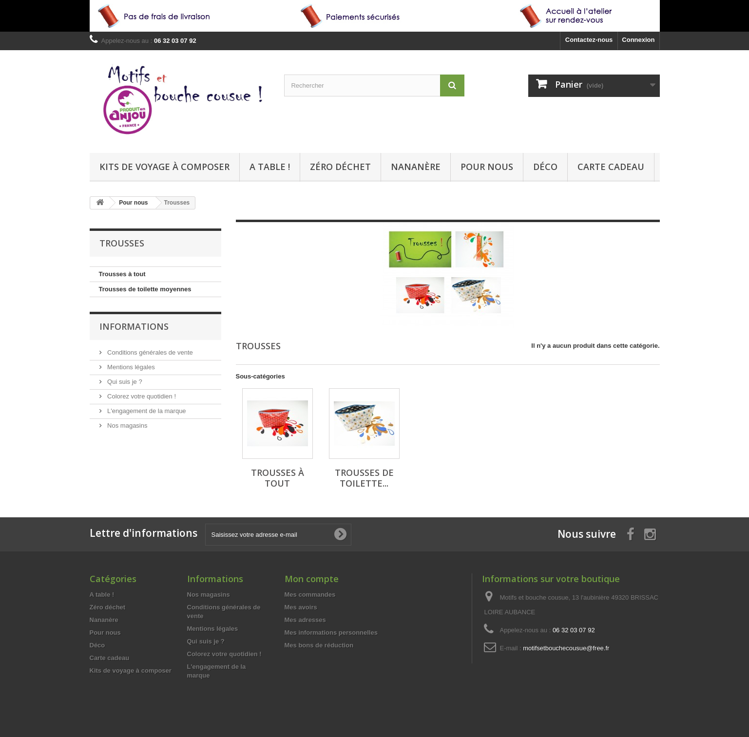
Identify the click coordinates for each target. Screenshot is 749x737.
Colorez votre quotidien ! (141, 396)
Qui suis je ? (124, 381)
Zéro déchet (340, 166)
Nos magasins (127, 425)
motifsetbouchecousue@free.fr (566, 648)
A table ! (270, 166)
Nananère (416, 166)
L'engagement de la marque (146, 411)
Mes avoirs (301, 607)
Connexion (638, 39)
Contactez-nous (589, 39)
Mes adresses (305, 620)
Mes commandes (310, 594)
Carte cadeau (610, 166)
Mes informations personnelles (331, 632)
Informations (134, 326)
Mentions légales (130, 367)
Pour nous (487, 166)
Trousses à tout (122, 274)
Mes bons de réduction (319, 645)
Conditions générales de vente (149, 352)
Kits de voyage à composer (164, 166)
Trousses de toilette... (364, 478)
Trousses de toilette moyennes (145, 289)
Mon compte (312, 579)
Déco (545, 166)
